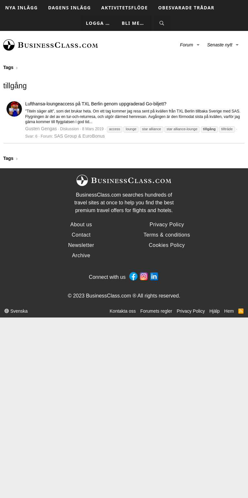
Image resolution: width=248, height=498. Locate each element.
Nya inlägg (21, 8)
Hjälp (214, 311)
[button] (198, 45)
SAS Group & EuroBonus (79, 136)
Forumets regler (156, 311)
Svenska (16, 311)
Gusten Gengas (41, 128)
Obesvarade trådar (186, 8)
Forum (186, 44)
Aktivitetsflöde (124, 8)
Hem (229, 311)
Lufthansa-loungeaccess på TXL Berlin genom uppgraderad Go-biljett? (95, 103)
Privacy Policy (191, 311)
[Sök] (162, 23)
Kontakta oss (123, 311)
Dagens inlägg (69, 8)
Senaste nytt (219, 44)
